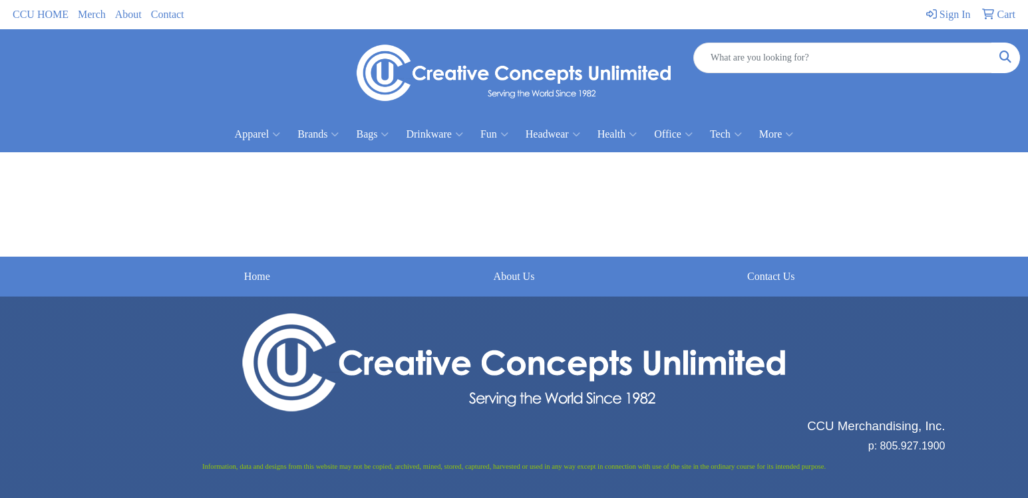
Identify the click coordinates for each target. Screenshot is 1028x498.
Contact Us (771, 276)
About (128, 14)
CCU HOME (41, 14)
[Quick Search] (842, 58)
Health (617, 134)
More (776, 134)
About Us (514, 276)
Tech (726, 134)
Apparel (258, 134)
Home (257, 276)
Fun (494, 134)
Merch (92, 14)
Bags (372, 134)
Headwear (553, 134)
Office (673, 134)
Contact (167, 14)
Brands (318, 134)
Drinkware (434, 134)
